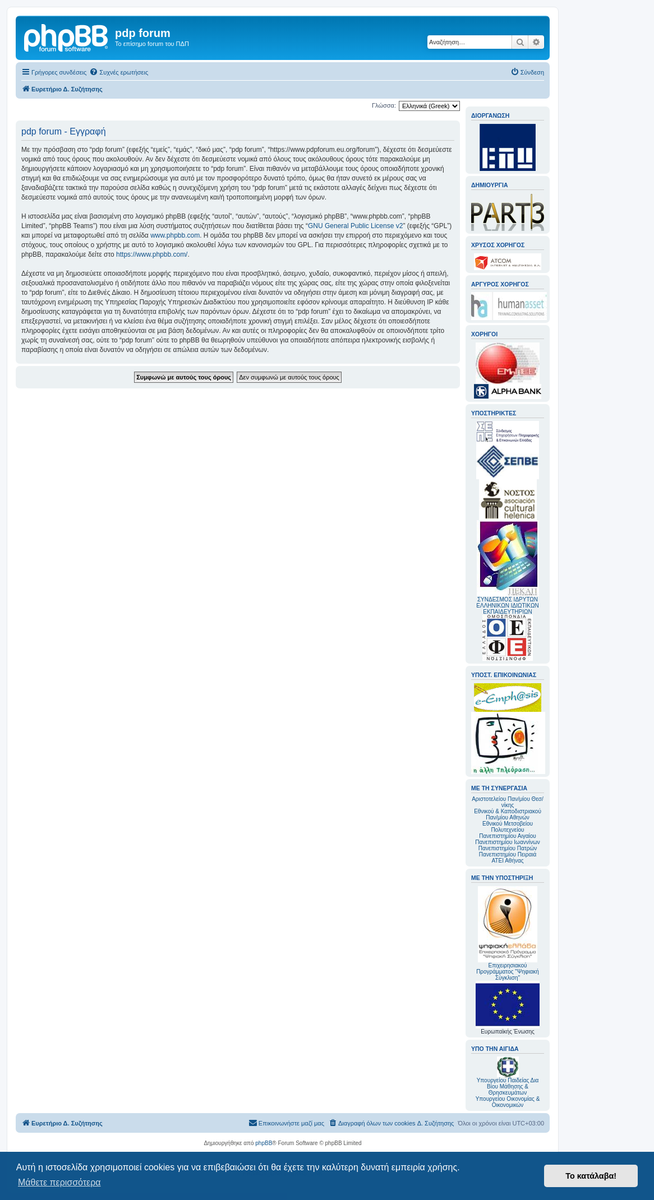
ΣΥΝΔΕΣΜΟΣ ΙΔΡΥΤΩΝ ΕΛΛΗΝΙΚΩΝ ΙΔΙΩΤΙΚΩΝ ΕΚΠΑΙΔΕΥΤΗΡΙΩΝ (507, 605)
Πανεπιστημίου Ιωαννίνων (507, 842)
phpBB (263, 1143)
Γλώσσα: (384, 105)
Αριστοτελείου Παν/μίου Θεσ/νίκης (508, 802)
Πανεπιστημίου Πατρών (507, 848)
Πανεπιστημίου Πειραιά (507, 854)
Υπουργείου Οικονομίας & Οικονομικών (508, 1102)
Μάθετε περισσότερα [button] (59, 1182)
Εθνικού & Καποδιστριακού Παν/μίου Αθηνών (507, 814)
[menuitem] (118, 72)
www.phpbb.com (175, 235)
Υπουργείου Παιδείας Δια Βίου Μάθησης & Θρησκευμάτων (508, 1086)
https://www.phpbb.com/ (151, 254)
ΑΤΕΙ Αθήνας (507, 861)
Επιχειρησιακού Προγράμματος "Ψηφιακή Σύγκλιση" (507, 933)
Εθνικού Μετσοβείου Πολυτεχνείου (507, 827)
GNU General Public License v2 (355, 226)
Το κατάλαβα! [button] (590, 1175)
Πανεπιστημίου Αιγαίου (507, 836)
